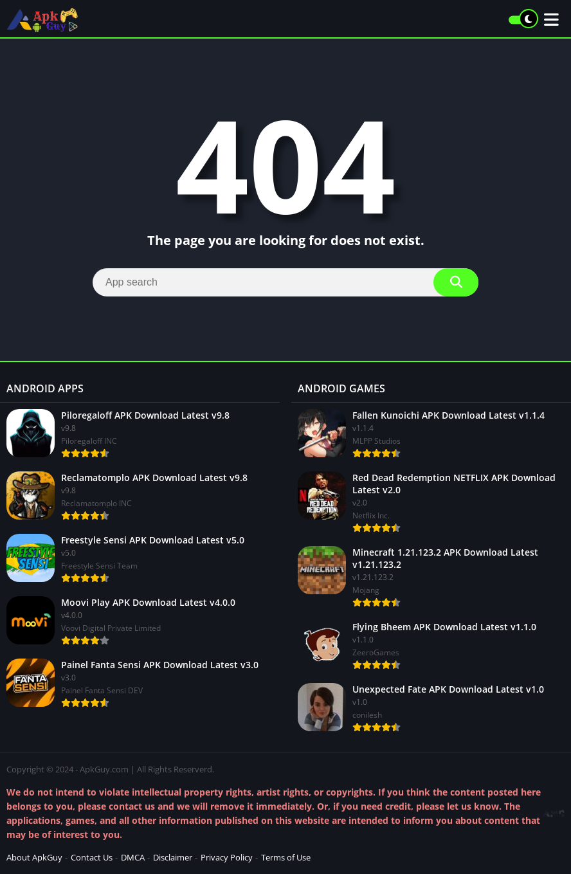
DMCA (133, 857)
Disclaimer (172, 857)
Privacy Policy (227, 857)
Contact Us (92, 857)
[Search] (285, 282)
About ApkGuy (34, 857)
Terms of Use (286, 857)
